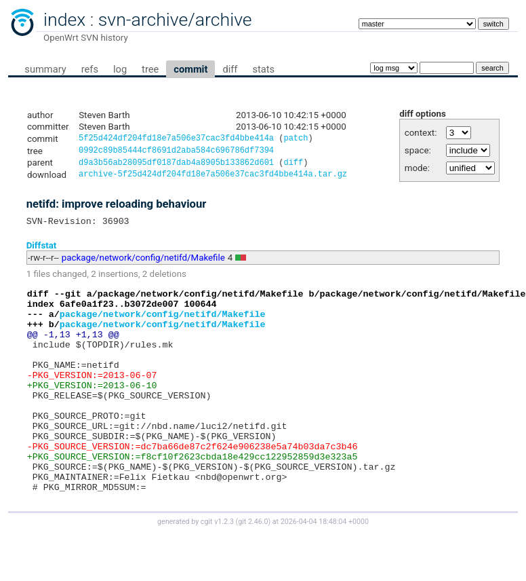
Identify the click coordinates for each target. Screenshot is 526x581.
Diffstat (41, 251)
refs (89, 69)
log (120, 69)
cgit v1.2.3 (217, 568)
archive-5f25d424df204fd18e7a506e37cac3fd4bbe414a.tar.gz (213, 179)
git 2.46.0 (253, 568)
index (64, 20)
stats (263, 69)
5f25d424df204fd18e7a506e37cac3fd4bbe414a (176, 139)
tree (150, 69)
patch (295, 139)
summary (45, 69)
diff (229, 69)
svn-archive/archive (175, 20)
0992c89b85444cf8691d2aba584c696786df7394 (176, 152)
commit (190, 69)
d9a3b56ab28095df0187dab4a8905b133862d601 (176, 166)
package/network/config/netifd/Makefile (143, 264)
